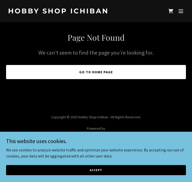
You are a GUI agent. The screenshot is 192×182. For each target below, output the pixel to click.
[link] (69, 11)
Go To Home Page (96, 72)
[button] (181, 11)
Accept (96, 170)
